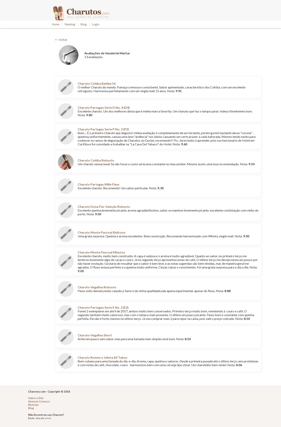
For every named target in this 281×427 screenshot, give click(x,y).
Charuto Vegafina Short (95, 335)
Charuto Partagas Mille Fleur (99, 184)
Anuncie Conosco (39, 401)
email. (48, 418)
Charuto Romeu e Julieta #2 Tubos (102, 357)
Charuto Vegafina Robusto (97, 287)
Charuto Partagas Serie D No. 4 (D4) (104, 107)
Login (95, 24)
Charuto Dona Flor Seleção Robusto (104, 206)
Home (56, 24)
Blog (83, 24)
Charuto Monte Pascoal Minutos (101, 252)
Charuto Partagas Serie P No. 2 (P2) (103, 129)
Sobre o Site (36, 398)
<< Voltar (61, 39)
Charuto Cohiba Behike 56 (97, 83)
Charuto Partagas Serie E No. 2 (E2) (103, 307)
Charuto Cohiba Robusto (96, 160)
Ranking (70, 24)
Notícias (33, 404)
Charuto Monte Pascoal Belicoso (102, 232)
